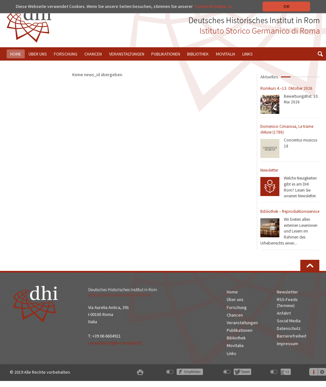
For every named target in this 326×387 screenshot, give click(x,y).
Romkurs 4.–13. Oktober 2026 (286, 88)
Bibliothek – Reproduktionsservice (289, 211)
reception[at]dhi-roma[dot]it (115, 343)
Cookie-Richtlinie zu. (214, 6)
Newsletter (269, 170)
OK (287, 6)
